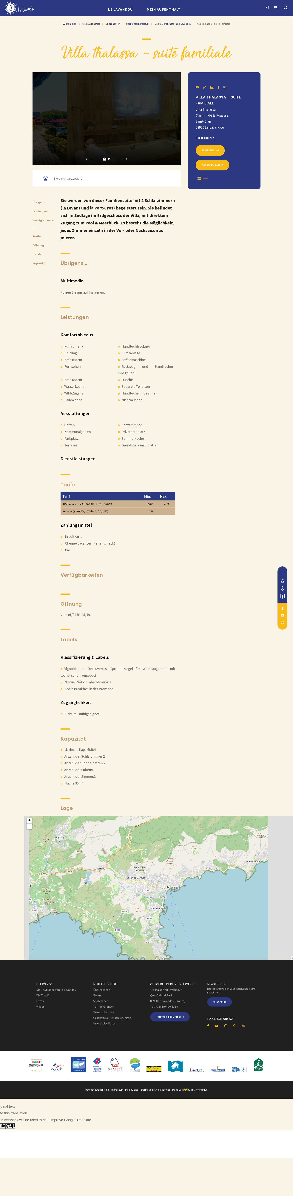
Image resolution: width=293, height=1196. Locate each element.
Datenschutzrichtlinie (97, 1091)
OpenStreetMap (279, 960)
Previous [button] (89, 160)
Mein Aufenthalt (164, 9)
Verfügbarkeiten (212, 164)
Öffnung (38, 246)
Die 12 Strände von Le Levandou (56, 992)
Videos (40, 1009)
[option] (106, 119)
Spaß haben (100, 1003)
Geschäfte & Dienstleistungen (112, 1020)
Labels (37, 255)
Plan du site (131, 1091)
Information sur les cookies (155, 1091)
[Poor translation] (10, 1128)
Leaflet (265, 960)
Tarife (37, 237)
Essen (97, 997)
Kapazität (40, 264)
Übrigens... (40, 203)
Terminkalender (103, 1009)
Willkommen (69, 24)
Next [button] (124, 160)
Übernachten (113, 24)
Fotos (40, 1003)
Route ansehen (205, 137)
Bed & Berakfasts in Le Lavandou (173, 24)
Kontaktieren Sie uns (170, 1019)
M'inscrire (219, 1004)
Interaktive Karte (104, 1025)
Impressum (117, 1091)
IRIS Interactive (199, 1091)
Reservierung (210, 150)
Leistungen (40, 212)
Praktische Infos (103, 1014)
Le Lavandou (120, 9)
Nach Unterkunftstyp (137, 24)
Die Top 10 (43, 997)
